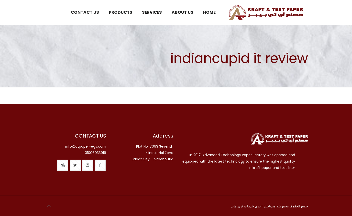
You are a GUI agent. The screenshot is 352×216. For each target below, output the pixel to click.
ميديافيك (270, 206)
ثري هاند (237, 206)
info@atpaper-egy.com (85, 146)
